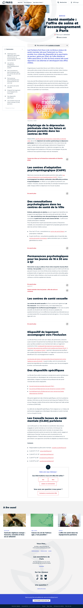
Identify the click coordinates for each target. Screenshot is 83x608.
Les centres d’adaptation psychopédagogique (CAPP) (13, 65)
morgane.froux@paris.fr (46, 457)
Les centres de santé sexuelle (13, 86)
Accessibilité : (31, 606)
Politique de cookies (59, 606)
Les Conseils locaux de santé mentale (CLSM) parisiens (13, 102)
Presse (43, 606)
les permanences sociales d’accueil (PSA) (41, 386)
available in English (54, 45)
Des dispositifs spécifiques (11, 97)
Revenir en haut (10, 108)
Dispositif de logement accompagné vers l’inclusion (13, 91)
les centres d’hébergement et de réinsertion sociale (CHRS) (47, 388)
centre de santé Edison (57, 231)
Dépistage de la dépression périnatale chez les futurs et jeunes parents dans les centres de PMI (13, 57)
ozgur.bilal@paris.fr (46, 451)
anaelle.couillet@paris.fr (59, 447)
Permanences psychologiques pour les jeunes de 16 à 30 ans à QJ (13, 81)
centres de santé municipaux (38, 238)
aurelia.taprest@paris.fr (47, 461)
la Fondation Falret (39, 350)
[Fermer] (67, 45)
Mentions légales (16, 606)
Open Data (49, 606)
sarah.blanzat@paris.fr (47, 454)
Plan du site (68, 606)
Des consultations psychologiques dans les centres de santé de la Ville (13, 73)
